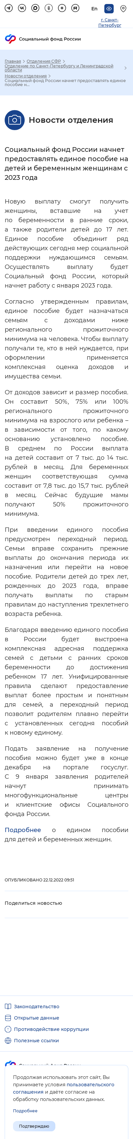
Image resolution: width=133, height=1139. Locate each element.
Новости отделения (26, 76)
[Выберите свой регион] (124, 8)
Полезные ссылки (36, 1040)
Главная (13, 61)
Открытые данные (36, 1018)
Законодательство (36, 1006)
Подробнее (28, 830)
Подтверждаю (34, 1126)
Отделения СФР (44, 61)
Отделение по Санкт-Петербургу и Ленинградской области (59, 68)
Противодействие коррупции (51, 1029)
